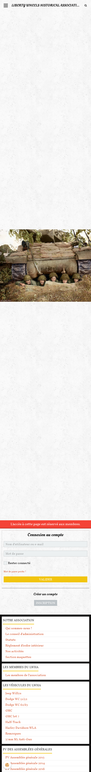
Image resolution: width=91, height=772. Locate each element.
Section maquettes (18, 657)
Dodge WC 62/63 (16, 705)
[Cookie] (7, 765)
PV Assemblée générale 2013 (24, 757)
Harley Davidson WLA (20, 728)
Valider (45, 579)
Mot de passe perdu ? (15, 571)
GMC (8, 710)
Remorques (13, 733)
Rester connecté (17, 563)
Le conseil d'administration (24, 634)
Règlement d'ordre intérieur (24, 645)
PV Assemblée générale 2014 (25, 763)
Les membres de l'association (25, 675)
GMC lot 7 (12, 716)
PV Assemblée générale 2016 (25, 769)
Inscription (45, 603)
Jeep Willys (13, 693)
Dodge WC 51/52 (16, 699)
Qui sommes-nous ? (18, 628)
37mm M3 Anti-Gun (18, 739)
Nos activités (14, 651)
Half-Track (13, 722)
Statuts (10, 639)
